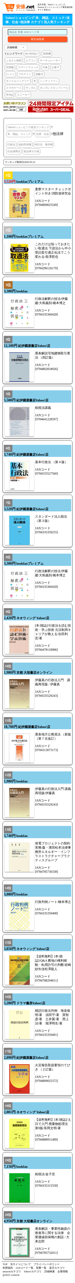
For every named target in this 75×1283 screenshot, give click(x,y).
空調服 (10, 67)
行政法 (11, 144)
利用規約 (8, 1267)
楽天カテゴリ (57, 1267)
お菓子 (55, 67)
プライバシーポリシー (47, 1264)
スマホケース (14, 87)
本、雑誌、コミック (19, 134)
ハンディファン (49, 80)
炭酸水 (39, 74)
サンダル (31, 87)
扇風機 (47, 53)
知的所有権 (24, 144)
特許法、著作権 (44, 144)
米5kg (9, 94)
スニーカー (23, 94)
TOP (5, 1264)
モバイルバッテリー (17, 80)
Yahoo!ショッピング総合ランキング (28, 127)
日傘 (45, 67)
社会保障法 (13, 151)
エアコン (31, 60)
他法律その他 (31, 151)
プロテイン (24, 74)
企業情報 (62, 1271)
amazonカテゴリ (12, 1271)
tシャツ (10, 74)
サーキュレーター (50, 60)
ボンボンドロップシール (54, 87)
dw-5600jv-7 (32, 53)
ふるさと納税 (14, 60)
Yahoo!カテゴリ (33, 1271)
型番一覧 (41, 1267)
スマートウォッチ (28, 67)
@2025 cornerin (11, 1274)
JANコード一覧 (24, 1267)
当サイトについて (20, 1264)
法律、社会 (42, 134)
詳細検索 (12, 47)
